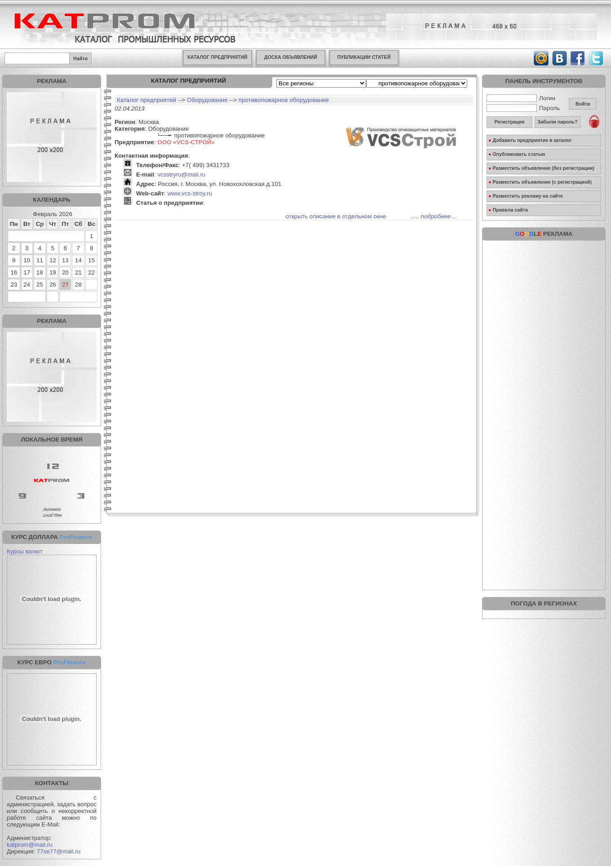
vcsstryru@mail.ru (181, 174)
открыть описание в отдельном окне (336, 216)
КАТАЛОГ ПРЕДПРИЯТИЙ (217, 57)
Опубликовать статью (516, 154)
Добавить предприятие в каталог (530, 140)
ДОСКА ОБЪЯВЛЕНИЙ (290, 57)
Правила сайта (508, 209)
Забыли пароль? (557, 121)
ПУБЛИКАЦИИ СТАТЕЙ (364, 57)
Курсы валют (25, 551)
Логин (521, 98)
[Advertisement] (544, 301)
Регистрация (510, 121)
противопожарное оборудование (284, 100)
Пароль (523, 108)
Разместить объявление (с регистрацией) (540, 182)
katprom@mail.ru (30, 844)
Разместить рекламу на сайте (525, 196)
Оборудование (207, 100)
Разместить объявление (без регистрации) (541, 168)
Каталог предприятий (146, 100)
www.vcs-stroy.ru (189, 193)
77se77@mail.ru (58, 851)
